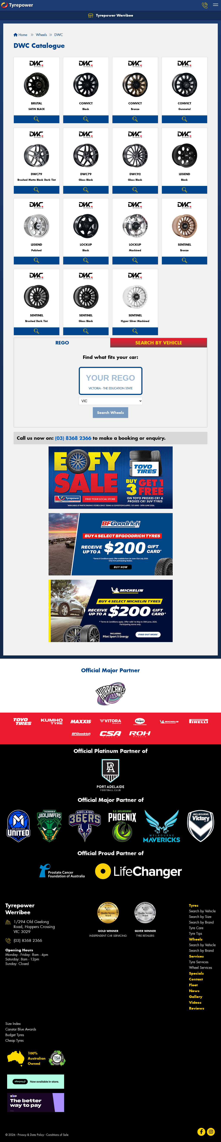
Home (20, 35)
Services (196, 956)
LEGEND (184, 174)
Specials (196, 973)
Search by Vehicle (202, 911)
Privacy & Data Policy (31, 1135)
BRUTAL (36, 103)
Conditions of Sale (57, 1135)
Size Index (13, 1023)
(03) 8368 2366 (73, 438)
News (194, 990)
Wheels (195, 939)
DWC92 (135, 174)
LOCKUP (86, 245)
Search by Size (200, 916)
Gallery (195, 996)
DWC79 (36, 174)
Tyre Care (196, 928)
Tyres (193, 905)
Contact (196, 979)
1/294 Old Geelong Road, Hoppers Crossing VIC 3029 (34, 926)
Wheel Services (200, 967)
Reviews (196, 1008)
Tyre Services (198, 962)
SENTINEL (184, 245)
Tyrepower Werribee (110, 15)
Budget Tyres (14, 1035)
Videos (195, 1002)
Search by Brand (201, 922)
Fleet (193, 985)
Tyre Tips (195, 933)
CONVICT (86, 103)
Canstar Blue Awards (20, 1029)
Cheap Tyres (14, 1040)
